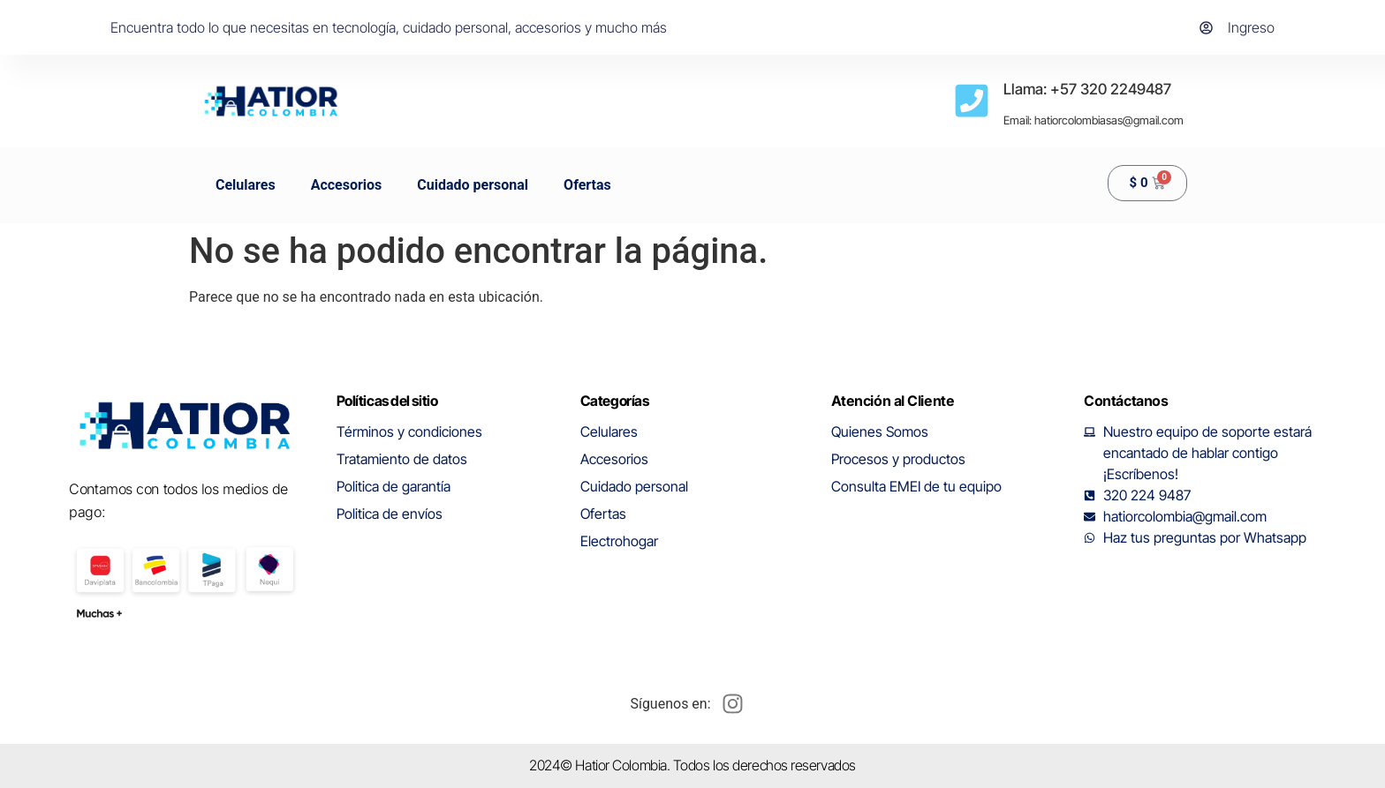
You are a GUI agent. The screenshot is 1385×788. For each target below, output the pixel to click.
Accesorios (346, 184)
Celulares (246, 184)
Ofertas (587, 184)
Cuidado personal (472, 184)
